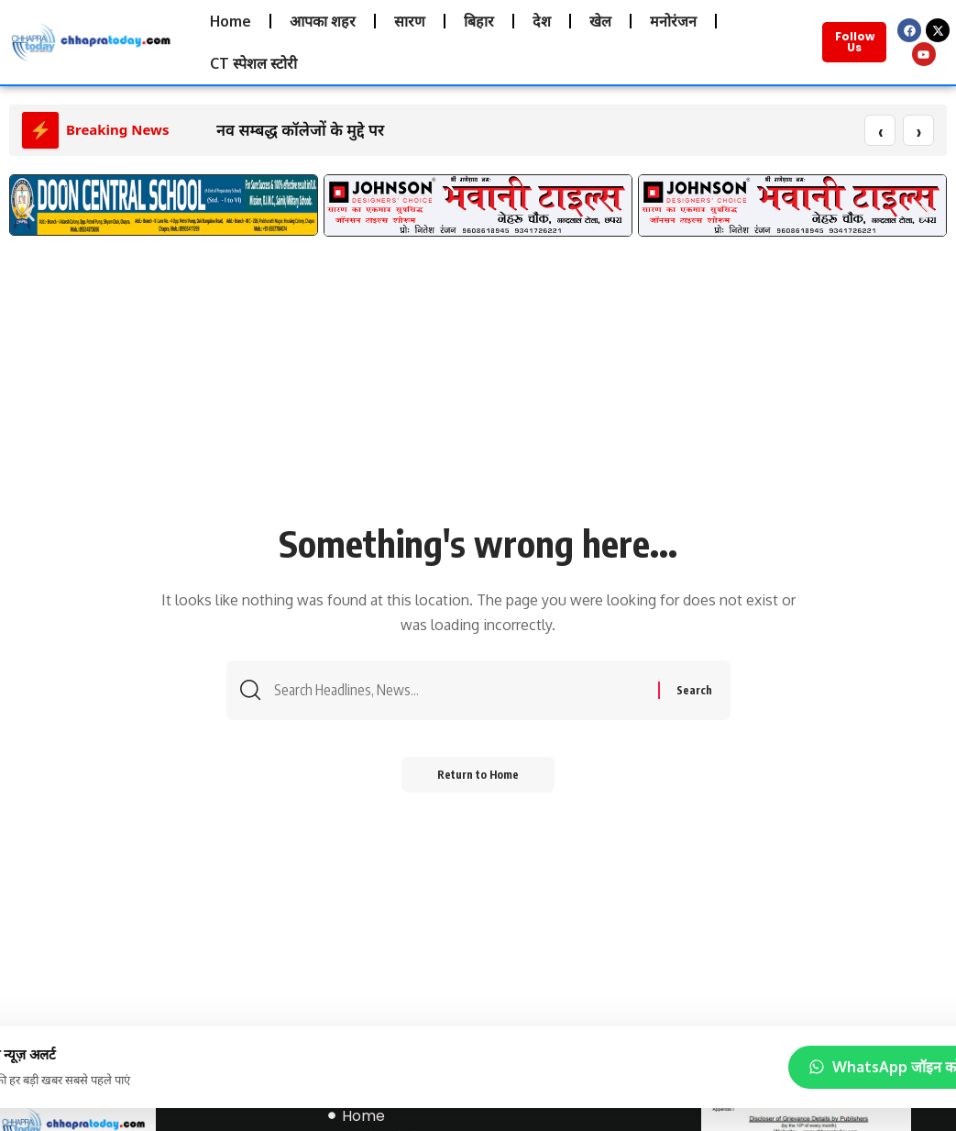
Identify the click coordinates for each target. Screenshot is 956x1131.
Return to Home (478, 776)
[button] (29, 214)
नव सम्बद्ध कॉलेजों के (279, 130)
